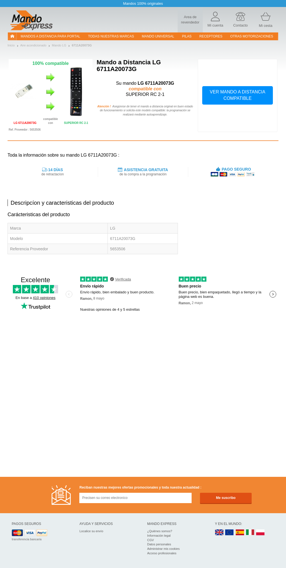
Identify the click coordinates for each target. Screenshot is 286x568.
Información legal (159, 535)
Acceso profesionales (162, 553)
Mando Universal (158, 36)
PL (260, 532)
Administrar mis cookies (163, 548)
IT (250, 532)
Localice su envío (91, 531)
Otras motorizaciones (251, 36)
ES (239, 532)
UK (219, 532)
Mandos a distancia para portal (50, 36)
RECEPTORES (210, 36)
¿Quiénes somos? (159, 531)
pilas (187, 36)
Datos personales (159, 544)
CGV (150, 540)
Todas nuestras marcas (111, 36)
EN (229, 532)
